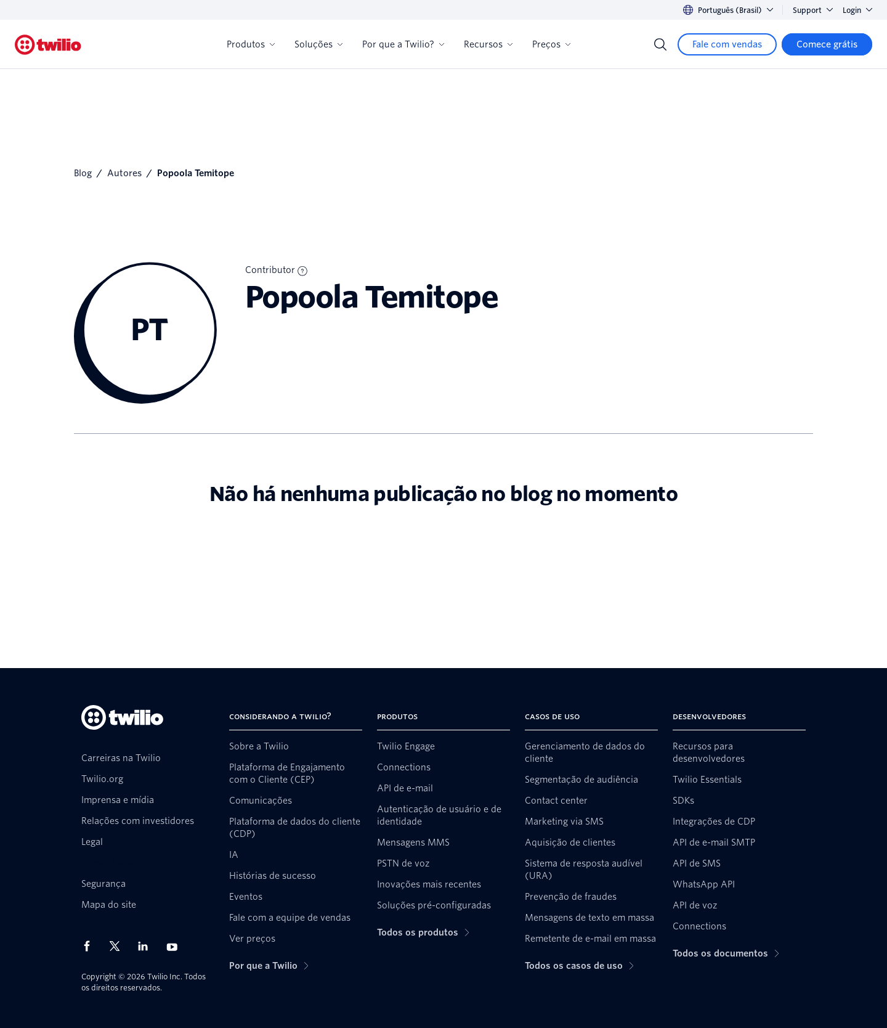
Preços (551, 44)
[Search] (660, 44)
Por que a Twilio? (403, 44)
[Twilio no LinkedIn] (147, 946)
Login (857, 10)
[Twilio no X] (119, 946)
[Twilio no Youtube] (175, 946)
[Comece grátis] (827, 44)
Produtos (251, 44)
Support (813, 10)
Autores (124, 173)
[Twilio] (48, 45)
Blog (83, 173)
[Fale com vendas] (727, 44)
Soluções (318, 44)
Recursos (488, 44)
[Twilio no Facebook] (90, 946)
